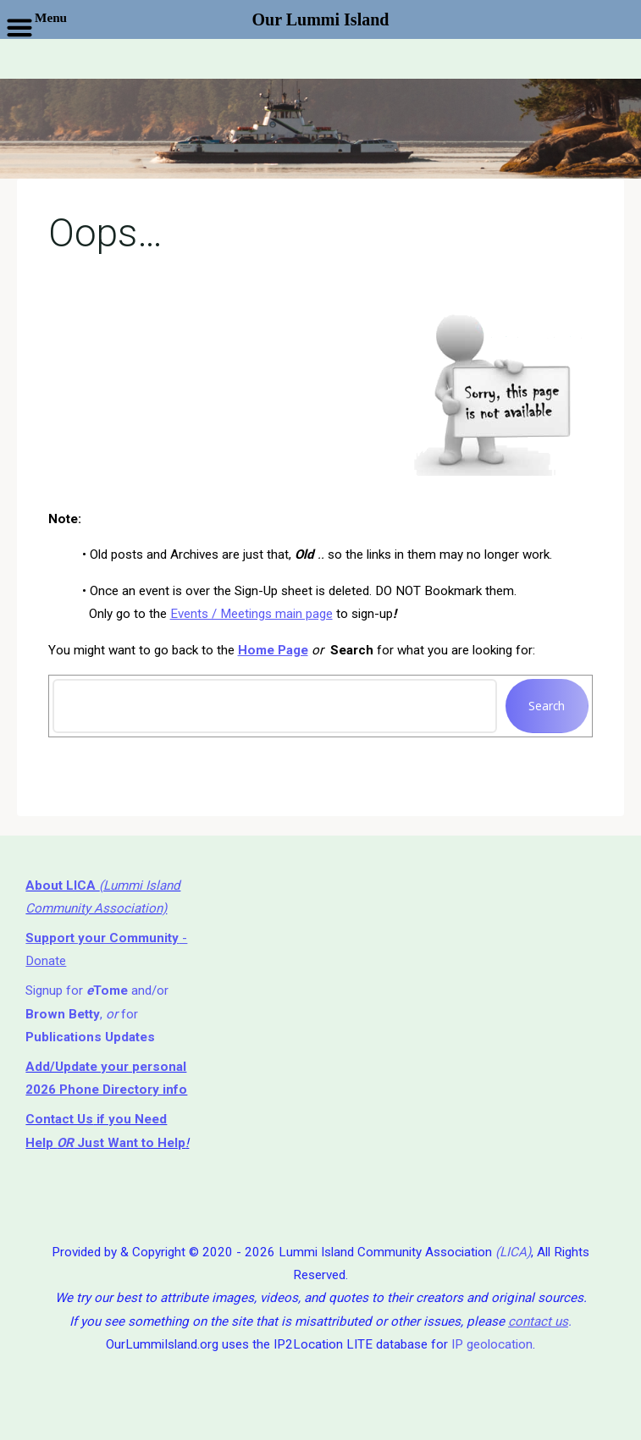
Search (547, 706)
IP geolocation (492, 1344)
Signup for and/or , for (97, 1014)
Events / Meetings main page (251, 613)
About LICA (62, 885)
